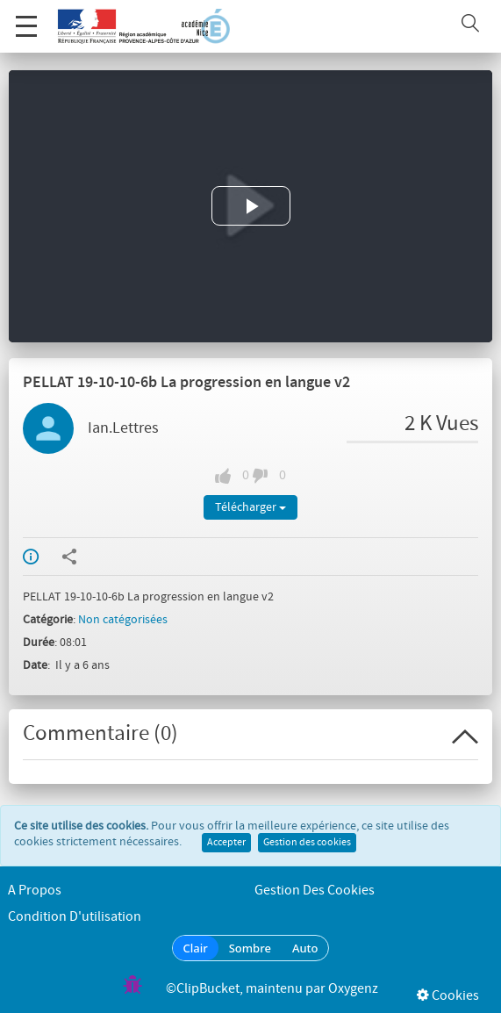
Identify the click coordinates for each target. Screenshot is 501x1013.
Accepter (226, 843)
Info (31, 556)
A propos (34, 890)
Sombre (250, 948)
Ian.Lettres (123, 428)
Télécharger (250, 507)
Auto (305, 948)
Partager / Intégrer (69, 556)
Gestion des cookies (307, 843)
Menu (26, 17)
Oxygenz (353, 989)
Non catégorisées (123, 620)
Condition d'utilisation (74, 917)
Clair (195, 948)
